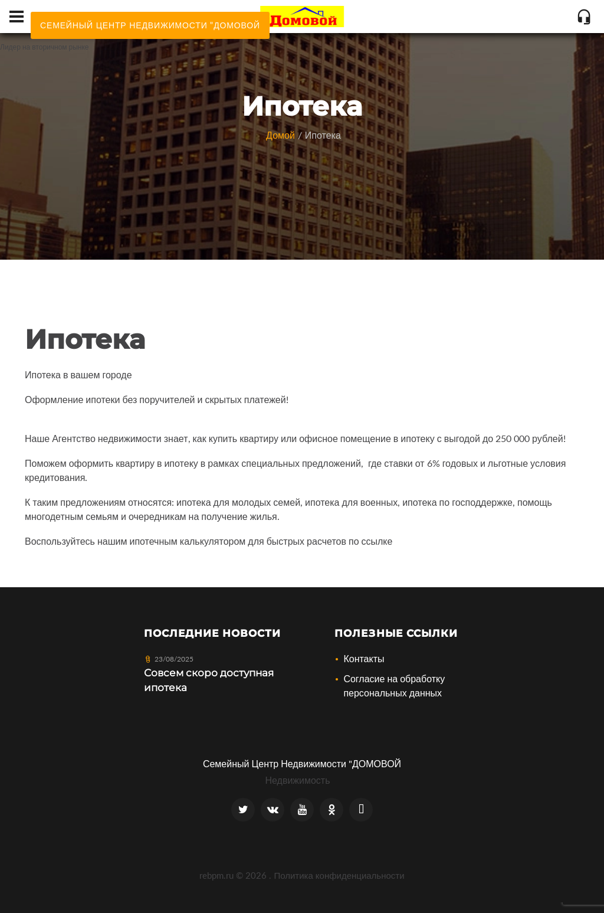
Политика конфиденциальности (339, 875)
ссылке (377, 541)
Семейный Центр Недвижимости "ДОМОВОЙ (302, 763)
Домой (280, 134)
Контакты (363, 658)
